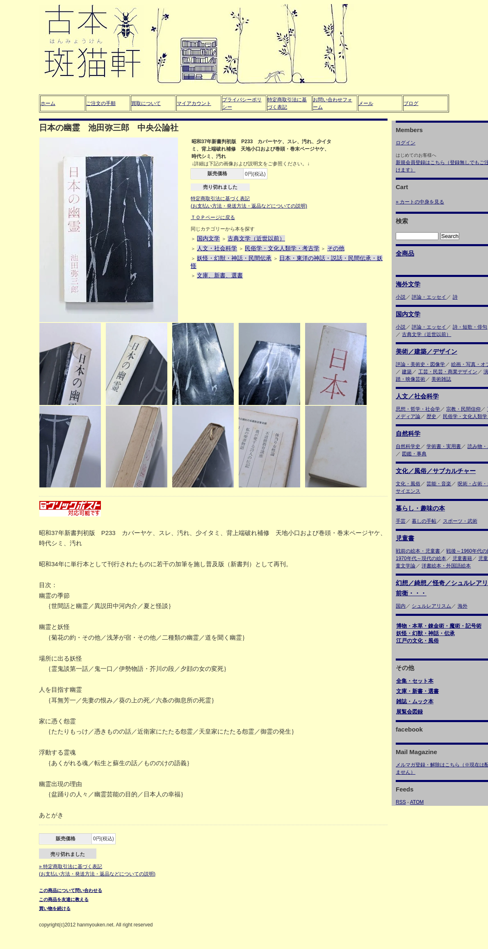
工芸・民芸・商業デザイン (447, 372)
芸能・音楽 (438, 484)
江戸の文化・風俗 (417, 641)
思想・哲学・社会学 (418, 409)
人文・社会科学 (217, 248)
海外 (462, 606)
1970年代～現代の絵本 (421, 558)
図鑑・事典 (414, 454)
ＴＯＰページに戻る (213, 217)
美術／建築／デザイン (426, 351)
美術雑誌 (441, 379)
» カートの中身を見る (420, 202)
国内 (401, 606)
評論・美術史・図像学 (420, 364)
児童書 (405, 538)
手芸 (401, 521)
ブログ (411, 103)
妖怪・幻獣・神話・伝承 (425, 633)
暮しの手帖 (424, 521)
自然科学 (408, 433)
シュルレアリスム (431, 606)
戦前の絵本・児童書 (418, 551)
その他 (335, 248)
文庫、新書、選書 (220, 275)
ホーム (48, 103)
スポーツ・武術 (460, 521)
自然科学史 (408, 446)
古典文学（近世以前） (256, 238)
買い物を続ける (55, 908)
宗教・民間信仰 (463, 409)
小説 (401, 297)
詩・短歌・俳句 (470, 327)
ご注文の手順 (101, 103)
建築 (407, 372)
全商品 (405, 253)
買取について (146, 103)
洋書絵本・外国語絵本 (446, 566)
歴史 (431, 416)
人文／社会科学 (417, 396)
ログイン (405, 143)
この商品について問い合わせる (70, 890)
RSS (401, 802)
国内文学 (208, 238)
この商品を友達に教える (64, 899)
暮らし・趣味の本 (420, 508)
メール (365, 103)
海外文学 (408, 284)
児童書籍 (462, 558)
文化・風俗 (408, 484)
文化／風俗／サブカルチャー (436, 470)
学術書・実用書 (443, 446)
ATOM (417, 802)
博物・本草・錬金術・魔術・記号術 (438, 626)
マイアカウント (194, 103)
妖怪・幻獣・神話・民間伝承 (234, 258)
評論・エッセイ (429, 297)
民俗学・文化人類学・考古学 (282, 248)
